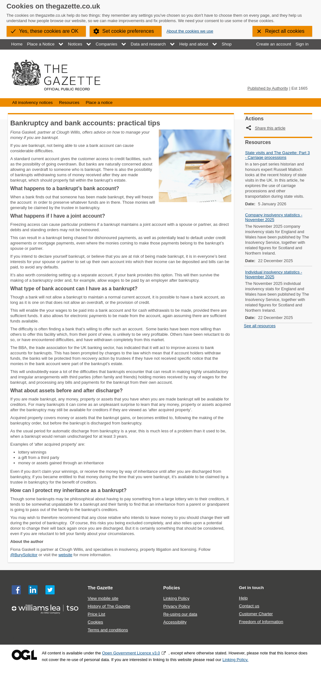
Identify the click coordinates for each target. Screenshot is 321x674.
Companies (106, 44)
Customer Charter (256, 613)
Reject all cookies (285, 31)
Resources (69, 102)
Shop (227, 44)
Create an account (273, 44)
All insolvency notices (32, 102)
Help (243, 598)
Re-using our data (180, 614)
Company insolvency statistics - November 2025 (273, 217)
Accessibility (175, 622)
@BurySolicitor (24, 554)
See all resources (260, 325)
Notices (75, 44)
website (65, 554)
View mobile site (103, 598)
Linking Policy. (235, 659)
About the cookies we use (189, 31)
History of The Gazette (109, 606)
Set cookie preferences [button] (128, 31)
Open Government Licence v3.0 (131, 653)
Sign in (301, 44)
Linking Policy (176, 598)
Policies (171, 587)
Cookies (95, 622)
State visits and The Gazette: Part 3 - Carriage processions (277, 155)
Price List (96, 614)
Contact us (249, 606)
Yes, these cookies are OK (49, 31)
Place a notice (99, 102)
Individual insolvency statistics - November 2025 (273, 274)
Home (17, 44)
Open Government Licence (24, 655)
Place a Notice (41, 44)
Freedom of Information (261, 621)
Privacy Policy (176, 606)
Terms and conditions (108, 630)
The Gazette (100, 587)
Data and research (148, 44)
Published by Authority (267, 88)
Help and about (193, 44)
